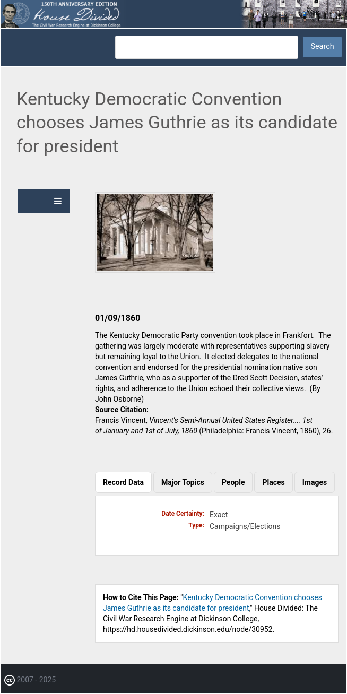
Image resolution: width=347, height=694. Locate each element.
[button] (155, 270)
